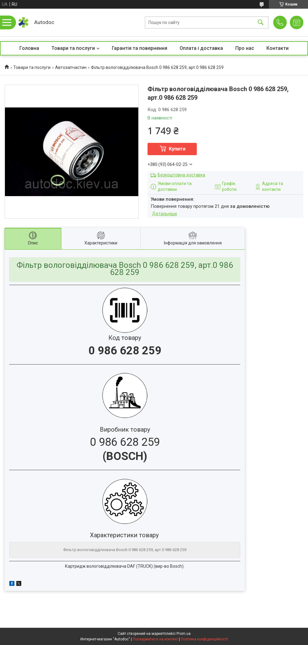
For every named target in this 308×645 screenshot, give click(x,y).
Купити (177, 149)
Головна (29, 48)
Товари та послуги (73, 48)
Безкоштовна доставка (181, 174)
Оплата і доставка (201, 48)
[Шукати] (260, 22)
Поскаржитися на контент (155, 639)
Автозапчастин (71, 67)
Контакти (277, 48)
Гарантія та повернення (139, 48)
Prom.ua (183, 633)
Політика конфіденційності (204, 639)
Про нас (244, 48)
